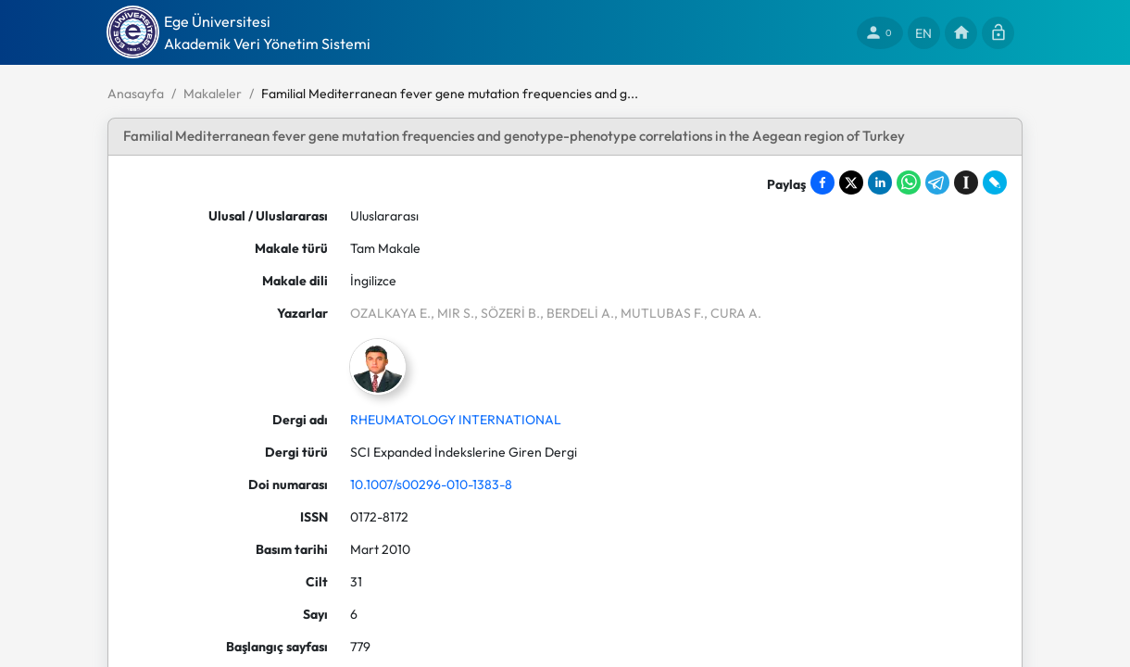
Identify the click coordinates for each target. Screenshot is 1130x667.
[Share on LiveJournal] (995, 182)
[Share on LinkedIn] (880, 182)
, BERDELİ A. (577, 313)
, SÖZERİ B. (507, 313)
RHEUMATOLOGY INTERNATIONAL (455, 419)
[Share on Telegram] (937, 182)
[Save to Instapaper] (966, 182)
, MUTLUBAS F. (659, 313)
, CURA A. (732, 313)
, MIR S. (452, 313)
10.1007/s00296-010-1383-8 (431, 484)
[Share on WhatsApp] (909, 182)
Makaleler (212, 93)
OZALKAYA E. (390, 313)
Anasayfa (135, 93)
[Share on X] (851, 182)
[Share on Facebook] (822, 182)
